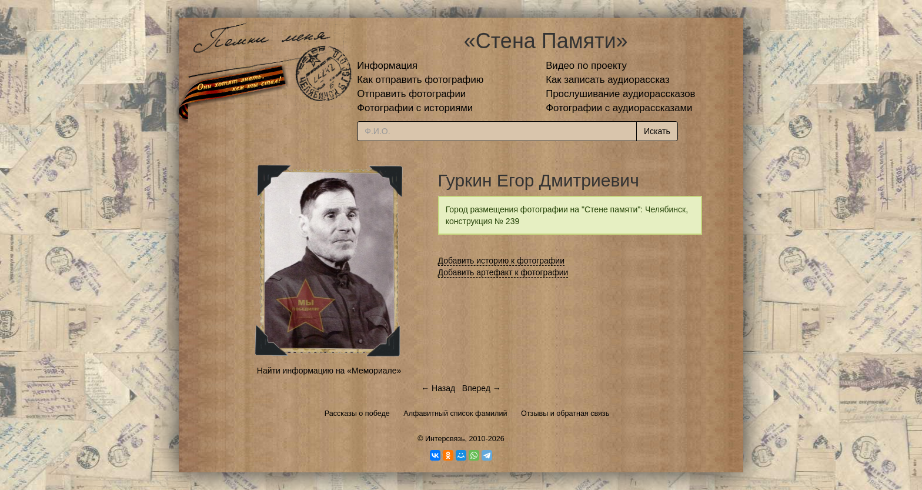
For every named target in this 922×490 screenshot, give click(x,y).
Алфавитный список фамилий (455, 413)
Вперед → (481, 388)
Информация (387, 65)
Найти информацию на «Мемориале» (329, 370)
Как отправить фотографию (420, 79)
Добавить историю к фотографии (501, 260)
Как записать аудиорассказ (608, 79)
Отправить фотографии (411, 93)
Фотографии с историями (415, 108)
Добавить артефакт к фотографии (503, 272)
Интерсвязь (445, 439)
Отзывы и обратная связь (565, 413)
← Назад (438, 388)
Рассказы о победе (357, 413)
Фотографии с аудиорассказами (619, 108)
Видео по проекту (586, 65)
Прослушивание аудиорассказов (620, 93)
